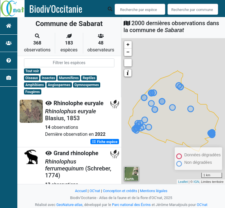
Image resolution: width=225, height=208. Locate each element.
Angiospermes (59, 85)
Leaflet (183, 181)
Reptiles (89, 78)
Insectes (48, 78)
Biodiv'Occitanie (55, 8)
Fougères (32, 92)
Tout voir (32, 71)
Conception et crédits (120, 191)
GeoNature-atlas (68, 205)
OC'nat (94, 191)
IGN (196, 181)
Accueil (80, 191)
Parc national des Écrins (131, 205)
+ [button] (128, 44)
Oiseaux (31, 78)
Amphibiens (34, 85)
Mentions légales (154, 191)
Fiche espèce (105, 142)
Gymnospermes (86, 85)
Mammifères (69, 78)
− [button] (128, 52)
